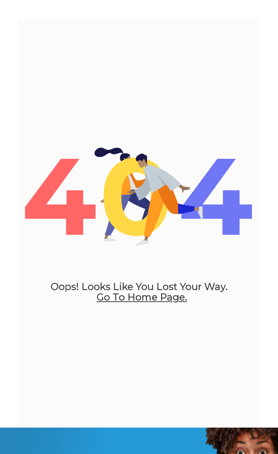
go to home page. (142, 297)
